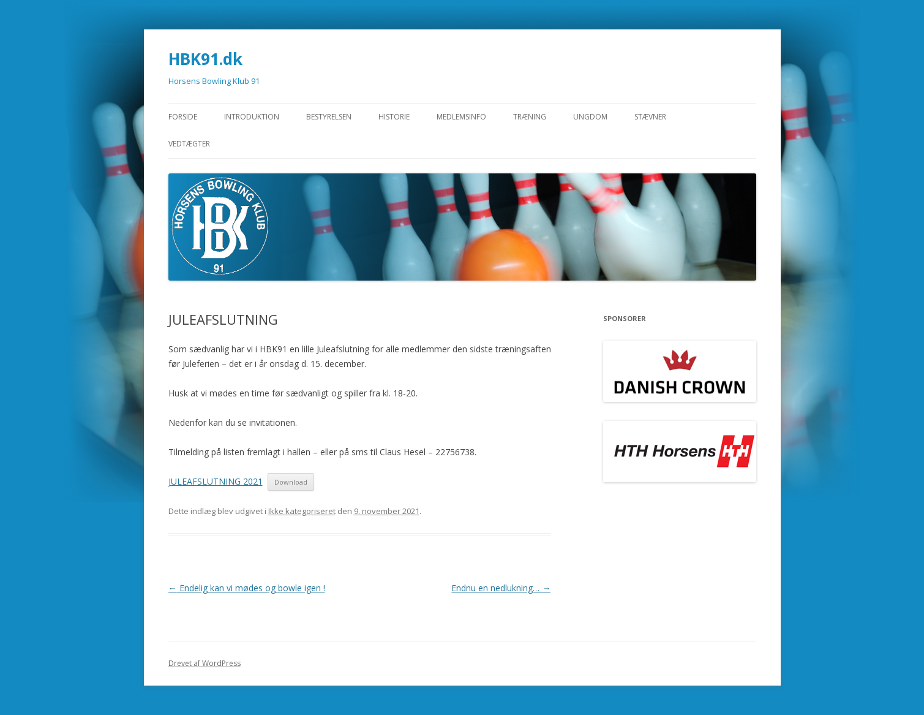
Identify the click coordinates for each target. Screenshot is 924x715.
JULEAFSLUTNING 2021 (215, 481)
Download (290, 481)
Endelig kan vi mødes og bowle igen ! (246, 588)
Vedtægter (189, 143)
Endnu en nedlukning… (500, 588)
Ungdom (590, 117)
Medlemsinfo (461, 117)
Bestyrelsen (328, 117)
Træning (529, 117)
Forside (182, 117)
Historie (394, 117)
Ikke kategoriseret (302, 510)
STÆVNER (650, 117)
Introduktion (251, 117)
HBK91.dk (205, 59)
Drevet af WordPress (204, 663)
